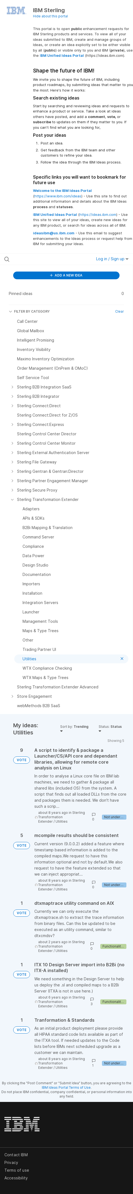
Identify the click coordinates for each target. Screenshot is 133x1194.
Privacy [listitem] (11, 1162)
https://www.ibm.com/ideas (57, 196)
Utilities (62, 821)
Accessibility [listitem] (16, 1178)
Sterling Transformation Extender (61, 817)
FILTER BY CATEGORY (29, 311)
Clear (119, 311)
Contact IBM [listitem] (16, 1154)
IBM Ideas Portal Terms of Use (66, 1087)
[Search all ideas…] (40, 259)
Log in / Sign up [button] (112, 258)
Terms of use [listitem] (16, 1170)
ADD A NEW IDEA (66, 275)
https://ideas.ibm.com (97, 214)
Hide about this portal (50, 16)
